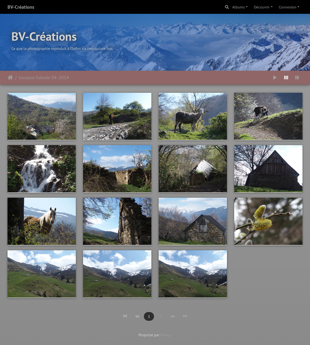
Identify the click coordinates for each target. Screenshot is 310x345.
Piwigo (166, 334)
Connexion (287, 7)
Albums (238, 7)
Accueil (10, 77)
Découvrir (262, 7)
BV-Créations (21, 7)
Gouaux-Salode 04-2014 (44, 77)
